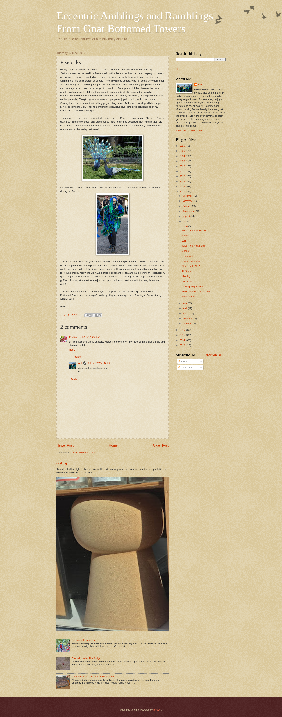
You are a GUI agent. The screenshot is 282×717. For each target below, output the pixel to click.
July (184, 221)
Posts (182, 361)
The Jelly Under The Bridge (86, 658)
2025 (182, 151)
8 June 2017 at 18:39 (99, 363)
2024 (182, 156)
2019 (182, 181)
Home (113, 445)
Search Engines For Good (195, 230)
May (185, 303)
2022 (182, 166)
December (188, 195)
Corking (61, 463)
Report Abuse (213, 354)
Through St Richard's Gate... (197, 291)
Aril (80, 363)
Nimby (185, 235)
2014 (182, 340)
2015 (182, 335)
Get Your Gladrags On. (83, 640)
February (187, 318)
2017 (182, 191)
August (186, 216)
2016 (182, 330)
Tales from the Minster (193, 245)
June (185, 226)
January (186, 323)
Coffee (185, 251)
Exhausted (187, 256)
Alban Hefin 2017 (191, 266)
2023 (182, 161)
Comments (185, 367)
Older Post (161, 445)
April (185, 308)
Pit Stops (186, 271)
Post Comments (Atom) (83, 452)
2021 (182, 171)
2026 (182, 145)
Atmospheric (188, 296)
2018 (182, 186)
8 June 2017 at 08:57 (89, 337)
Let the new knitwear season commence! (93, 676)
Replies (77, 356)
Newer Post (65, 445)
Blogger (157, 709)
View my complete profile (189, 130)
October (186, 206)
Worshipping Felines (192, 286)
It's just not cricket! (191, 261)
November (188, 201)
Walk (184, 240)
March (186, 313)
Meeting (186, 276)
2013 (182, 345)
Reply (72, 349)
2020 (182, 176)
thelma (73, 337)
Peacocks (187, 281)
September (188, 211)
